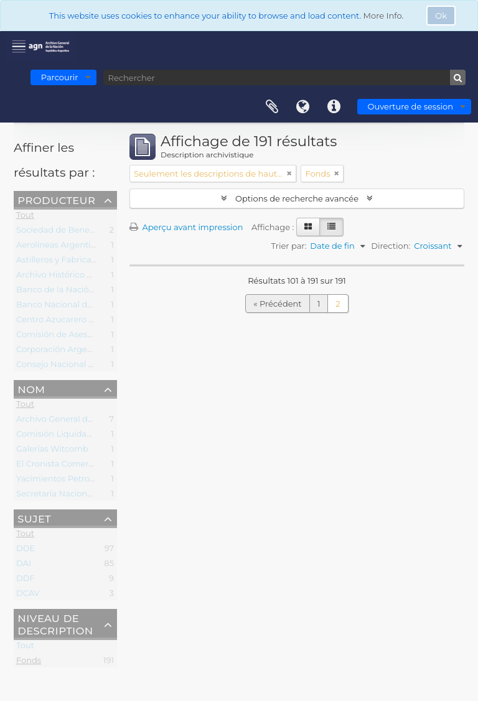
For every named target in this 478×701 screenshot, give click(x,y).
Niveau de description (55, 624)
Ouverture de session (410, 106)
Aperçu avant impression (186, 227)
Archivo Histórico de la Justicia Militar (91, 277)
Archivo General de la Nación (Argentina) (98, 421)
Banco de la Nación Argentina (76, 292)
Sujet (34, 518)
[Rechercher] (284, 77)
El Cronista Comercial (59, 466)
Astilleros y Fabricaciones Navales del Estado (105, 262)
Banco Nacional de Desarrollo (76, 307)
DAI (23, 565)
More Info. (383, 16)
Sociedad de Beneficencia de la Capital (94, 232)
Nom (31, 388)
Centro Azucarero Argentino (72, 322)
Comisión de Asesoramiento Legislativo (95, 336)
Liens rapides (334, 107)
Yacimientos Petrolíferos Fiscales (82, 481)
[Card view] (308, 227)
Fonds (28, 662)
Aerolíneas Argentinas (60, 247)
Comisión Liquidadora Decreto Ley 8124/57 (101, 436)
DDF (25, 580)
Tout (25, 217)
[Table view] (331, 227)
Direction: (390, 246)
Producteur (56, 199)
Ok (441, 16)
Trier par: (289, 246)
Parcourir (59, 77)
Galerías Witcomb (52, 451)
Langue (303, 107)
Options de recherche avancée (297, 198)
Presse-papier (272, 107)
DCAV (28, 595)
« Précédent (277, 304)
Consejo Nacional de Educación (79, 366)
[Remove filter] (289, 173)
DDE (25, 550)
